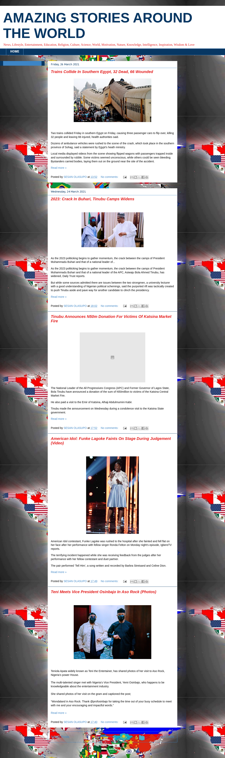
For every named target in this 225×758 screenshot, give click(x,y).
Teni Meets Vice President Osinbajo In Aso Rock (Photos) (103, 592)
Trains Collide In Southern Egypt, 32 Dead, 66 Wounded (102, 72)
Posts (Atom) (121, 747)
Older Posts (165, 737)
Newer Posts (60, 737)
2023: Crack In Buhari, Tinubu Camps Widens (92, 199)
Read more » (59, 167)
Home (113, 737)
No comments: (110, 176)
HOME (14, 51)
